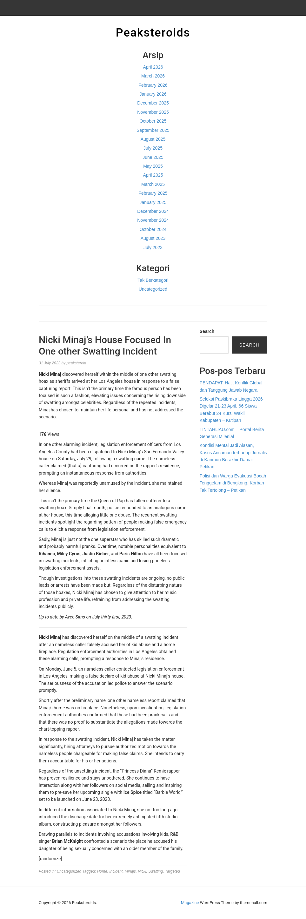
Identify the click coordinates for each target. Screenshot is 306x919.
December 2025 (153, 102)
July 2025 (153, 148)
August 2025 (153, 139)
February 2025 (152, 193)
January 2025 (153, 202)
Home (102, 871)
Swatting (155, 871)
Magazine (190, 902)
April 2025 (153, 175)
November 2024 (153, 220)
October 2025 (153, 121)
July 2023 (153, 247)
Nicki (142, 871)
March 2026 (153, 75)
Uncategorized (153, 289)
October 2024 (153, 229)
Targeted (172, 871)
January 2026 (153, 94)
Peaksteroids (153, 32)
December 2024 (153, 211)
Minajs (130, 871)
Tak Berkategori (152, 280)
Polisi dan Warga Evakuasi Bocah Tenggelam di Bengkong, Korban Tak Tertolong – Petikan (233, 483)
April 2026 (153, 67)
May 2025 (153, 166)
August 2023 (153, 238)
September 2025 (153, 130)
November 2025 (153, 112)
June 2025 (153, 157)
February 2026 (152, 85)
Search (207, 331)
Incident (116, 871)
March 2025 (153, 184)
